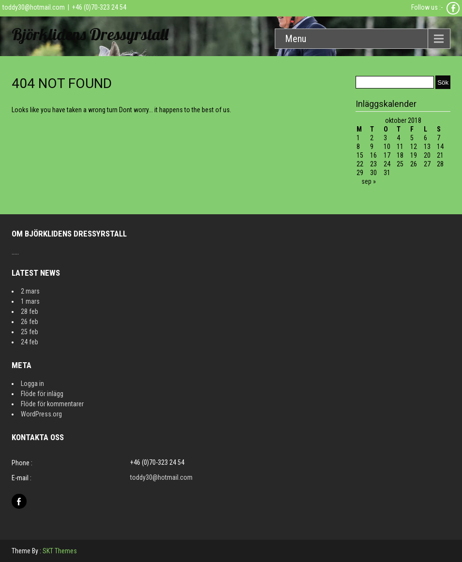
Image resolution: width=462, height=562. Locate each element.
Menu (295, 38)
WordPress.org (41, 414)
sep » (368, 181)
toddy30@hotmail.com (33, 7)
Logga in (32, 383)
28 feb (29, 311)
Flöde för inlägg (42, 394)
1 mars (30, 301)
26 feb (29, 321)
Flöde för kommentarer (52, 404)
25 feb (29, 332)
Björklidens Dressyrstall (90, 34)
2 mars (30, 291)
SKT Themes (60, 551)
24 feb (29, 342)
